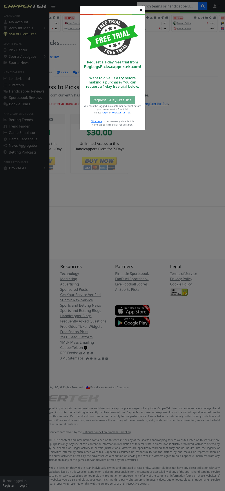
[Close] (141, 10)
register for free (121, 112)
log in (105, 112)
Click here (96, 121)
